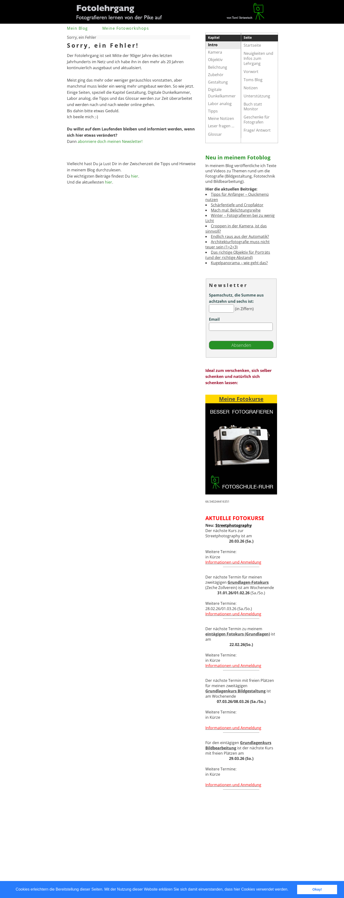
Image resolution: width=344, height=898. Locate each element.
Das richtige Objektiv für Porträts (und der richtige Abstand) (237, 255)
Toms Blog (253, 79)
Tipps (213, 111)
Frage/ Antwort (257, 130)
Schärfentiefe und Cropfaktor (237, 205)
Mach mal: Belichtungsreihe (236, 210)
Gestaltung (218, 82)
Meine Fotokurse (241, 398)
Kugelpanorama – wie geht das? (239, 262)
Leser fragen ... (221, 126)
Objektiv (215, 59)
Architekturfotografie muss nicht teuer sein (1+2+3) (237, 244)
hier (134, 176)
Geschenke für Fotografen (257, 119)
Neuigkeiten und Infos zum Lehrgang (258, 58)
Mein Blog (77, 28)
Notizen (251, 87)
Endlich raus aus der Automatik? (240, 236)
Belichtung (217, 67)
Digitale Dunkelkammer (222, 93)
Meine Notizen (221, 118)
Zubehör (216, 74)
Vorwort (251, 71)
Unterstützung (257, 96)
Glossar (215, 134)
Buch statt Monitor (253, 106)
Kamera (215, 52)
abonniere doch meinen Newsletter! (110, 141)
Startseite (252, 45)
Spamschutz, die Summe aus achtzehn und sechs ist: (236, 298)
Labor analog (220, 103)
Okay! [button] (317, 889)
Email (214, 319)
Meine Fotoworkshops (125, 28)
